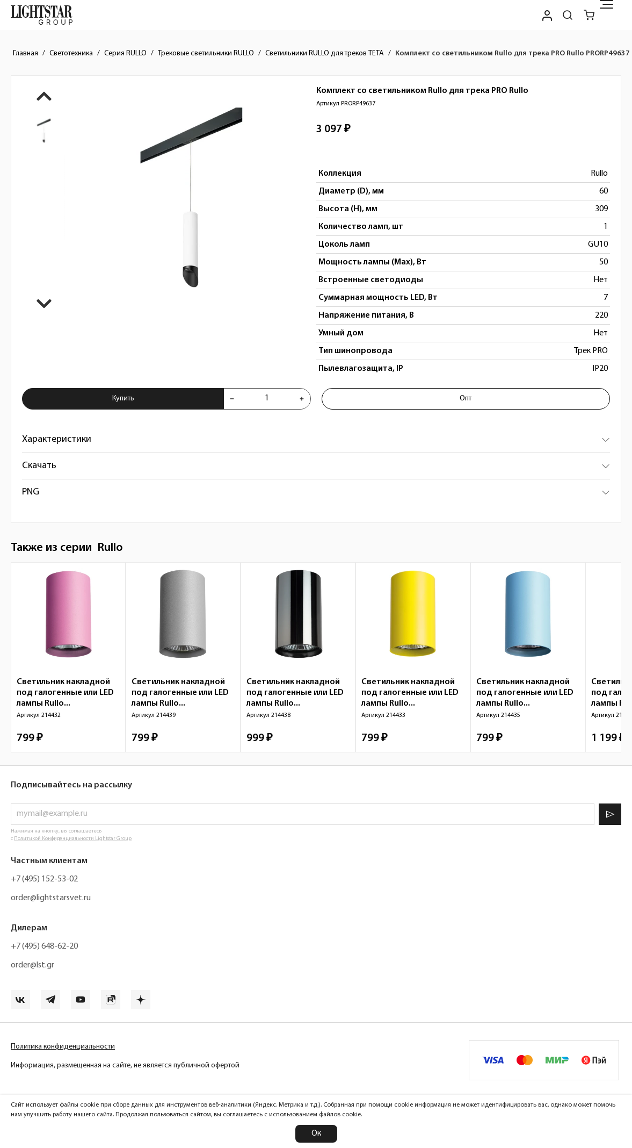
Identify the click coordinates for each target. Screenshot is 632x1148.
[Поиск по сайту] (567, 15)
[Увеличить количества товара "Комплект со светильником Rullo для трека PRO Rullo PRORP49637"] (301, 399)
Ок (316, 1133)
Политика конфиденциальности (63, 1047)
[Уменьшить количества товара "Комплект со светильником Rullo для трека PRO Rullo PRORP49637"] (232, 399)
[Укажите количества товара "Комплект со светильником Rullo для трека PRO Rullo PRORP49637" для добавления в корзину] (267, 399)
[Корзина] (589, 15)
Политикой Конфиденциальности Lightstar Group (73, 839)
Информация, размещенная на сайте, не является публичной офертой (125, 1065)
